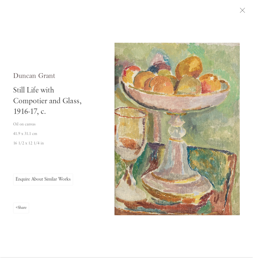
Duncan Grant (34, 77)
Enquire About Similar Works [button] (43, 180)
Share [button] (22, 209)
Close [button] (243, 12)
